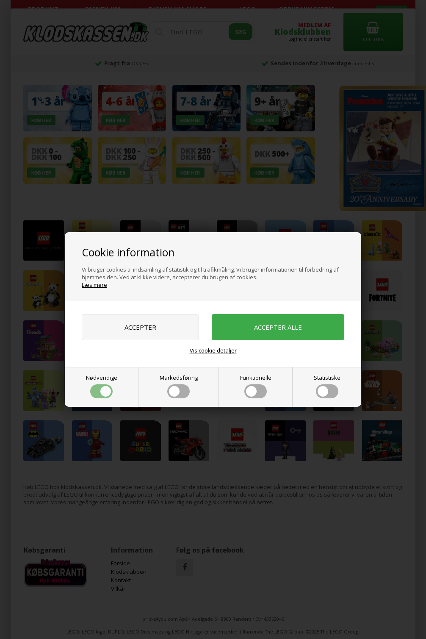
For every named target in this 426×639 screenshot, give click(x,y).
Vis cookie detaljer (213, 350)
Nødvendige (101, 386)
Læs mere (94, 285)
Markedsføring (179, 386)
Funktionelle (255, 386)
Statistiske (327, 386)
